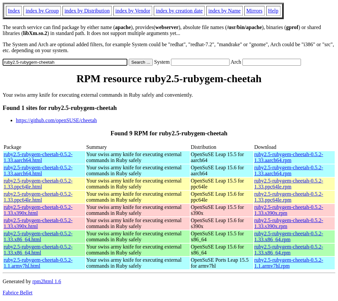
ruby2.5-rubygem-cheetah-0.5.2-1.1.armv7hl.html (38, 263)
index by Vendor (132, 11)
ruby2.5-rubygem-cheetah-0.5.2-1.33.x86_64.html (38, 236)
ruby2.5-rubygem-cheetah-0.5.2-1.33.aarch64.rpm (288, 157)
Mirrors (254, 11)
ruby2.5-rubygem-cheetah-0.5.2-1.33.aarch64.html (38, 157)
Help (273, 11)
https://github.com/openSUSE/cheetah (56, 120)
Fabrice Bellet (17, 292)
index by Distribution (87, 11)
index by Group (42, 11)
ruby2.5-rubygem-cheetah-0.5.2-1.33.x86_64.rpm (288, 236)
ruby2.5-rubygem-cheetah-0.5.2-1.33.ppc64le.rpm (288, 183)
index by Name (224, 11)
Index (14, 11)
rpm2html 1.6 (46, 281)
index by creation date (179, 11)
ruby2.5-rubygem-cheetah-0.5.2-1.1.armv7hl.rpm (288, 263)
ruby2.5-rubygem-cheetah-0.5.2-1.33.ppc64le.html (38, 183)
